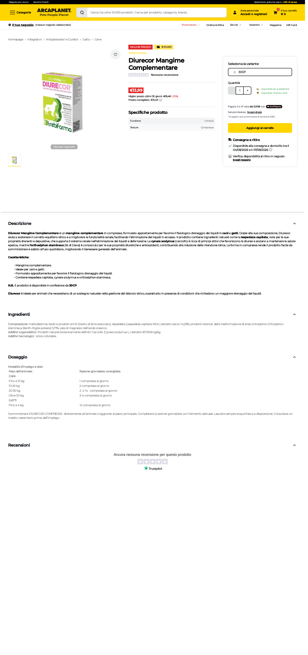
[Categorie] (20, 12)
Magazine (275, 25)
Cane (98, 39)
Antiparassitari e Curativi (62, 39)
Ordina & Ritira (215, 25)
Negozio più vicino (18, 2)
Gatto (86, 39)
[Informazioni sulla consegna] (270, 149)
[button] (64, 99)
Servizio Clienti (41, 2)
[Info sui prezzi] (160, 100)
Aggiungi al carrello (260, 128)
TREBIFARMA (137, 53)
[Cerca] (81, 12)
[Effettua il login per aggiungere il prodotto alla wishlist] (115, 54)
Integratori (34, 39)
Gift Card (291, 25)
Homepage (15, 39)
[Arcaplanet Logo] (54, 12)
